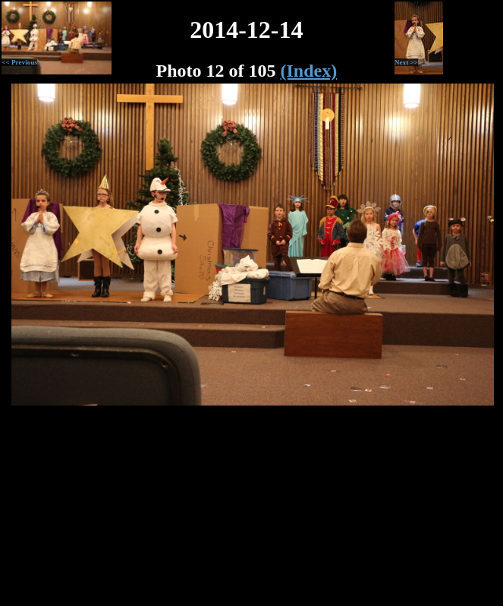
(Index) (309, 70)
